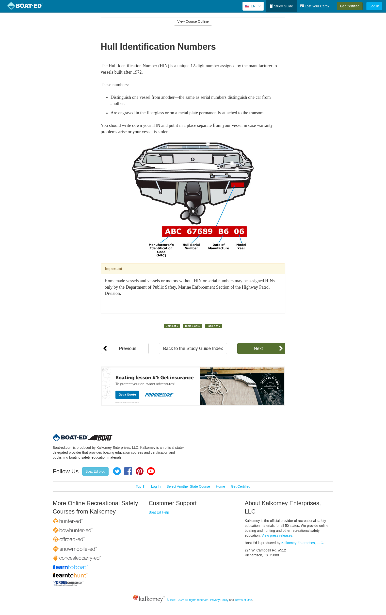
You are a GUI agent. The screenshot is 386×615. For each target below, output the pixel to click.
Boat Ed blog (95, 471)
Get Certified (349, 6)
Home (220, 486)
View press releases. (277, 535)
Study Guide (281, 6)
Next (258, 348)
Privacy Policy (219, 600)
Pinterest (140, 471)
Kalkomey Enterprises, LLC (302, 543)
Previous (127, 348)
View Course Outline (193, 21)
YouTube (151, 471)
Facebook (128, 471)
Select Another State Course (188, 486)
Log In (374, 6)
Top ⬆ (140, 486)
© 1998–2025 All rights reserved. (188, 600)
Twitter (117, 471)
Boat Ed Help (159, 512)
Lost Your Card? (314, 6)
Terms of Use (243, 600)
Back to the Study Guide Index (193, 348)
